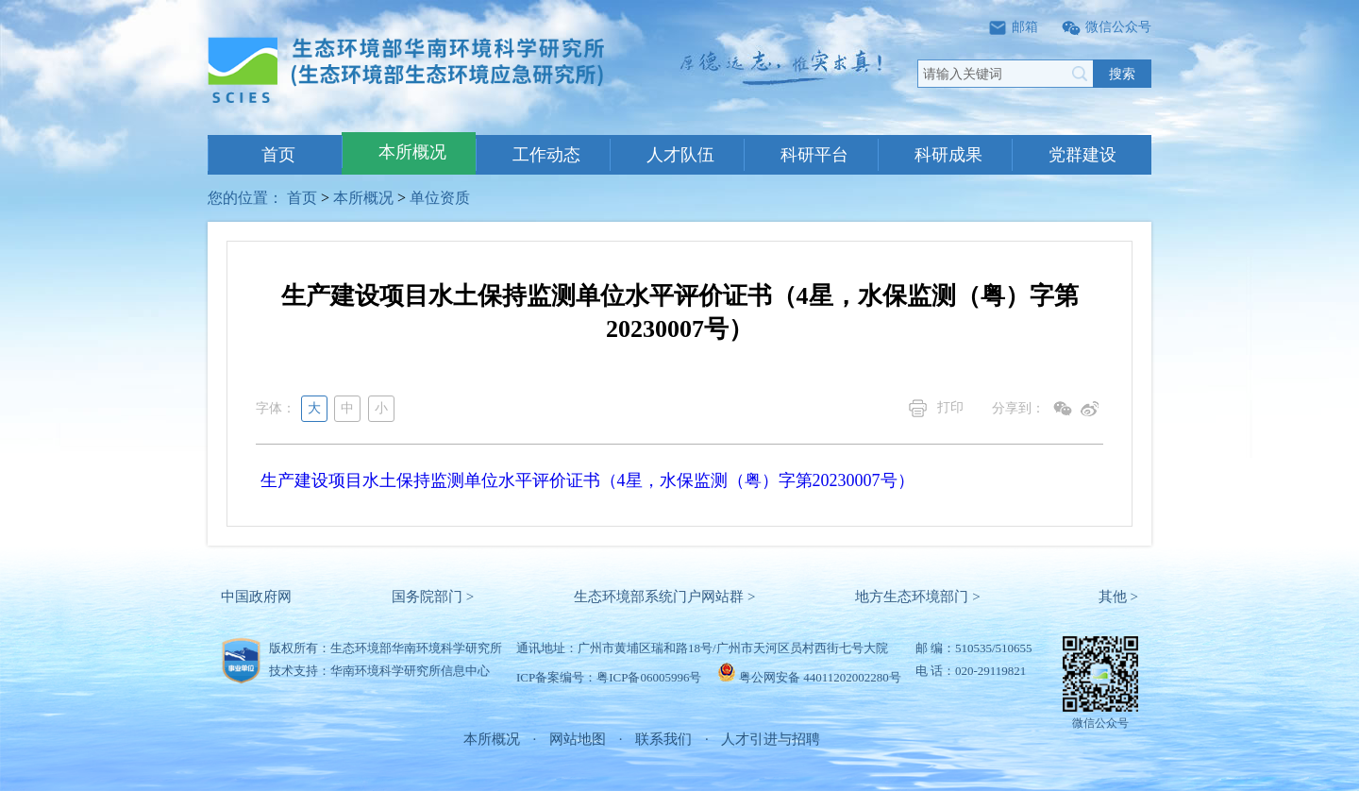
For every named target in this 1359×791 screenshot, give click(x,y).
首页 (278, 154)
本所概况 (412, 152)
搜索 (1122, 73)
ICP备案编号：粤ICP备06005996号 (608, 677)
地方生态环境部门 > (917, 596)
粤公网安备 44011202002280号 (820, 677)
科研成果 (948, 154)
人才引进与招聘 (770, 739)
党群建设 (1082, 154)
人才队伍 (680, 154)
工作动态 (546, 154)
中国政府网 (256, 596)
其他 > (1118, 596)
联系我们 (663, 739)
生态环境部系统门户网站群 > (664, 596)
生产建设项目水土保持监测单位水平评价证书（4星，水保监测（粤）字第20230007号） (587, 480)
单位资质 (440, 198)
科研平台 (814, 154)
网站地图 (577, 739)
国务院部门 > (433, 596)
